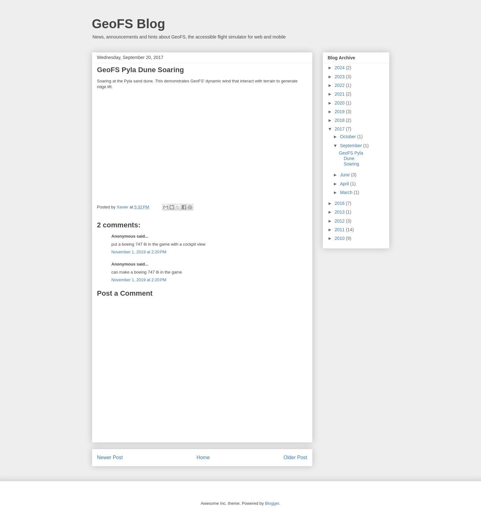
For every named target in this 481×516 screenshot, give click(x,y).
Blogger (272, 503)
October (348, 136)
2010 (340, 238)
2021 (340, 94)
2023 (340, 76)
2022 (340, 85)
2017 (340, 128)
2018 (340, 120)
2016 (340, 203)
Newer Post (110, 457)
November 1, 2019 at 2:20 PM (139, 252)
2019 (340, 111)
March (347, 192)
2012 (340, 221)
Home (203, 457)
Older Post (295, 457)
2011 (340, 229)
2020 (340, 103)
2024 (340, 67)
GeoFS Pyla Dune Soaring (351, 158)
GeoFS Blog (128, 24)
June (345, 174)
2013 (340, 212)
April (345, 183)
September (351, 145)
